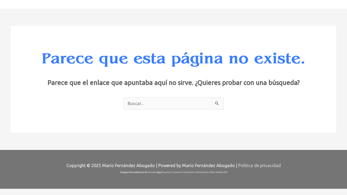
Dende (152, 172)
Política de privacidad (259, 165)
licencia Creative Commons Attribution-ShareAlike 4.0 (194, 172)
